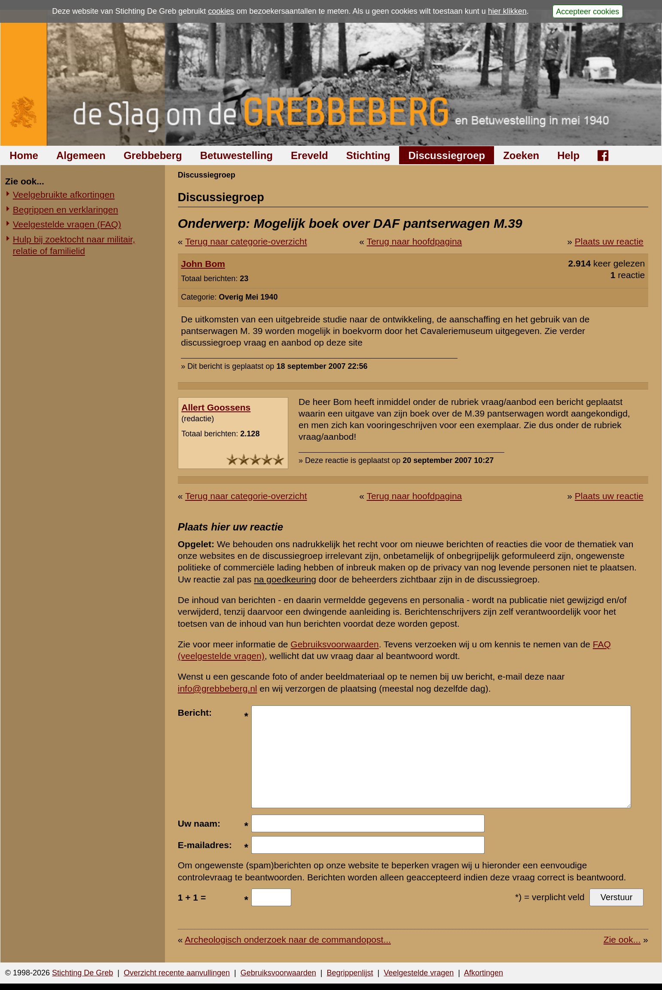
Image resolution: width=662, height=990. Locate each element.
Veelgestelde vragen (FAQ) (67, 224)
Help (568, 155)
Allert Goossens (215, 407)
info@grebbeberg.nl (217, 688)
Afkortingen (483, 973)
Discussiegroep (446, 155)
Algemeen (81, 155)
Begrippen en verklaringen (65, 210)
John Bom (203, 264)
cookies (221, 11)
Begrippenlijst (349, 973)
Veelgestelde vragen (419, 973)
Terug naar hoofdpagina (414, 241)
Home (23, 155)
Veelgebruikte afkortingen (64, 194)
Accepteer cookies (587, 11)
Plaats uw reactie (609, 241)
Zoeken (521, 155)
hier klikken (507, 11)
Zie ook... (622, 939)
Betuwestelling (236, 155)
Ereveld (309, 155)
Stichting (368, 155)
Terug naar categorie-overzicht (246, 241)
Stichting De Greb (82, 973)
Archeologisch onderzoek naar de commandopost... (288, 939)
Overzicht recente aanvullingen (177, 973)
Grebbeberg (153, 155)
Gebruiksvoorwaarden (334, 644)
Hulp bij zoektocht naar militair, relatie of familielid (74, 245)
